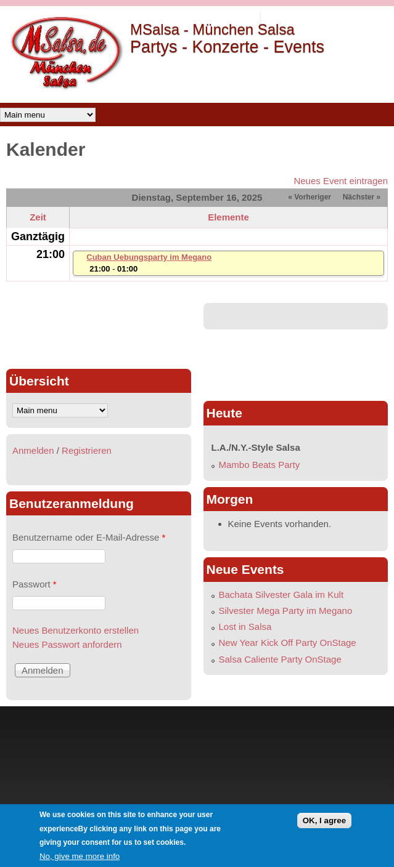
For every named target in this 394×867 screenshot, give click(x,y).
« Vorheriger (309, 197)
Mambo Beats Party (259, 464)
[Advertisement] (98, 330)
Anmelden (33, 450)
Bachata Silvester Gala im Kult (281, 594)
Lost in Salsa (245, 626)
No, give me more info (79, 856)
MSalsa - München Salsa (212, 29)
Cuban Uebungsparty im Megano (148, 257)
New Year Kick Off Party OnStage (287, 642)
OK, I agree (324, 820)
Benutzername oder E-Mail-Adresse (88, 537)
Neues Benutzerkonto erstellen (75, 630)
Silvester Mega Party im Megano (286, 610)
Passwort (34, 584)
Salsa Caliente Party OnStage (280, 659)
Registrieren (87, 450)
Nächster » (361, 197)
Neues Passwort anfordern (67, 644)
